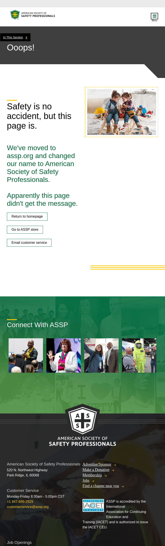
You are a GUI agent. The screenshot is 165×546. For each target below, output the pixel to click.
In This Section (13, 37)
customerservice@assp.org (28, 507)
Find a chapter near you (100, 486)
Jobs (85, 480)
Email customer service (29, 242)
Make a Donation (95, 470)
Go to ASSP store (24, 229)
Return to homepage (27, 216)
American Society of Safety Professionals (32, 16)
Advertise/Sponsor (96, 464)
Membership (92, 475)
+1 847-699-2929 (20, 501)
